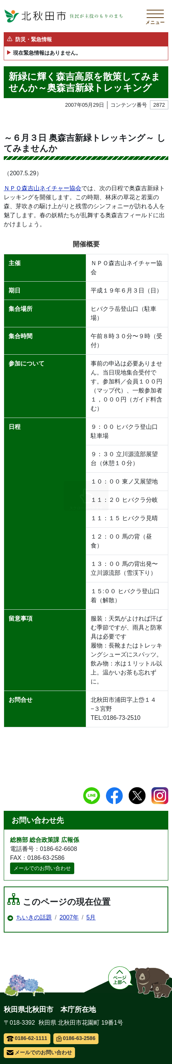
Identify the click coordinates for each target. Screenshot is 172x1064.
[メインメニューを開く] (155, 16)
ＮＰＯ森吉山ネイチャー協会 (42, 188)
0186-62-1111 (27, 1038)
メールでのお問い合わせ (42, 868)
